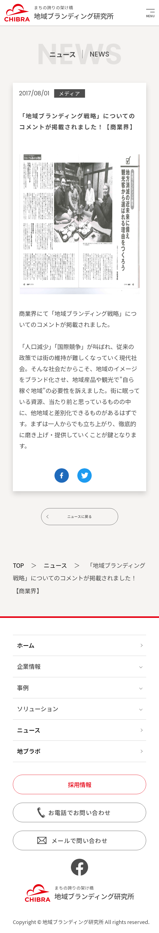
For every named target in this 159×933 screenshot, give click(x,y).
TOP (18, 565)
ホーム (25, 645)
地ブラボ (29, 751)
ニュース (55, 565)
